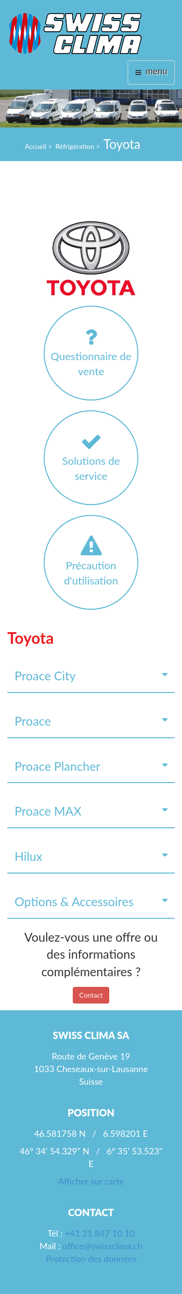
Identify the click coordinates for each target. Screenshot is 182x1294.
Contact (91, 995)
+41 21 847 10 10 (100, 1233)
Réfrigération (74, 146)
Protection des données (91, 1258)
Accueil (35, 146)
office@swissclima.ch (103, 1245)
